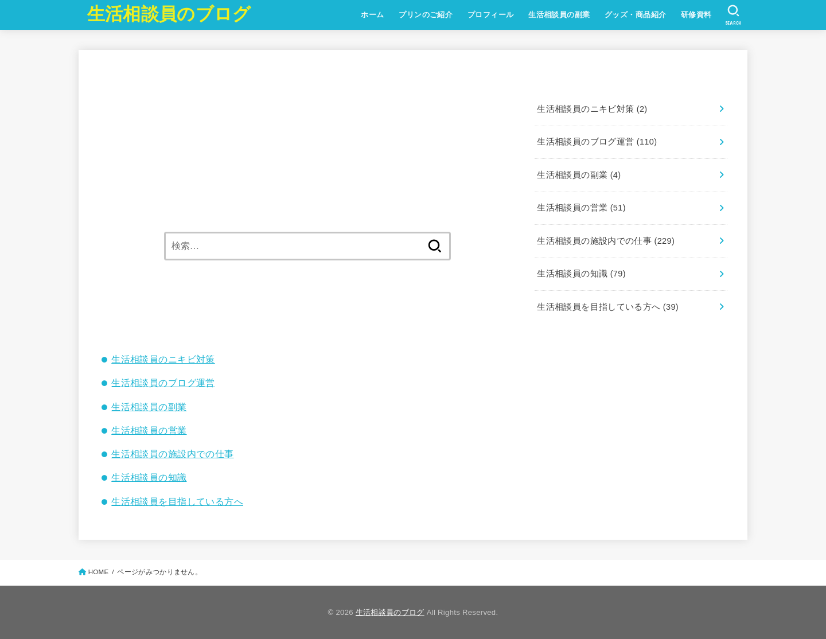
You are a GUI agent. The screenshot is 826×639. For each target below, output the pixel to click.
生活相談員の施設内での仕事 (172, 454)
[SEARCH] (733, 15)
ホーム (372, 14)
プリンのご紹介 (426, 14)
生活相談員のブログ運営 (163, 382)
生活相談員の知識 (148, 477)
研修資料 (696, 14)
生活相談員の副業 (559, 14)
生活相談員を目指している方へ (177, 501)
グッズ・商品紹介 (635, 14)
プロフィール (490, 14)
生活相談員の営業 (148, 430)
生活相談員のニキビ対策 (163, 359)
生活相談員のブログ (169, 14)
